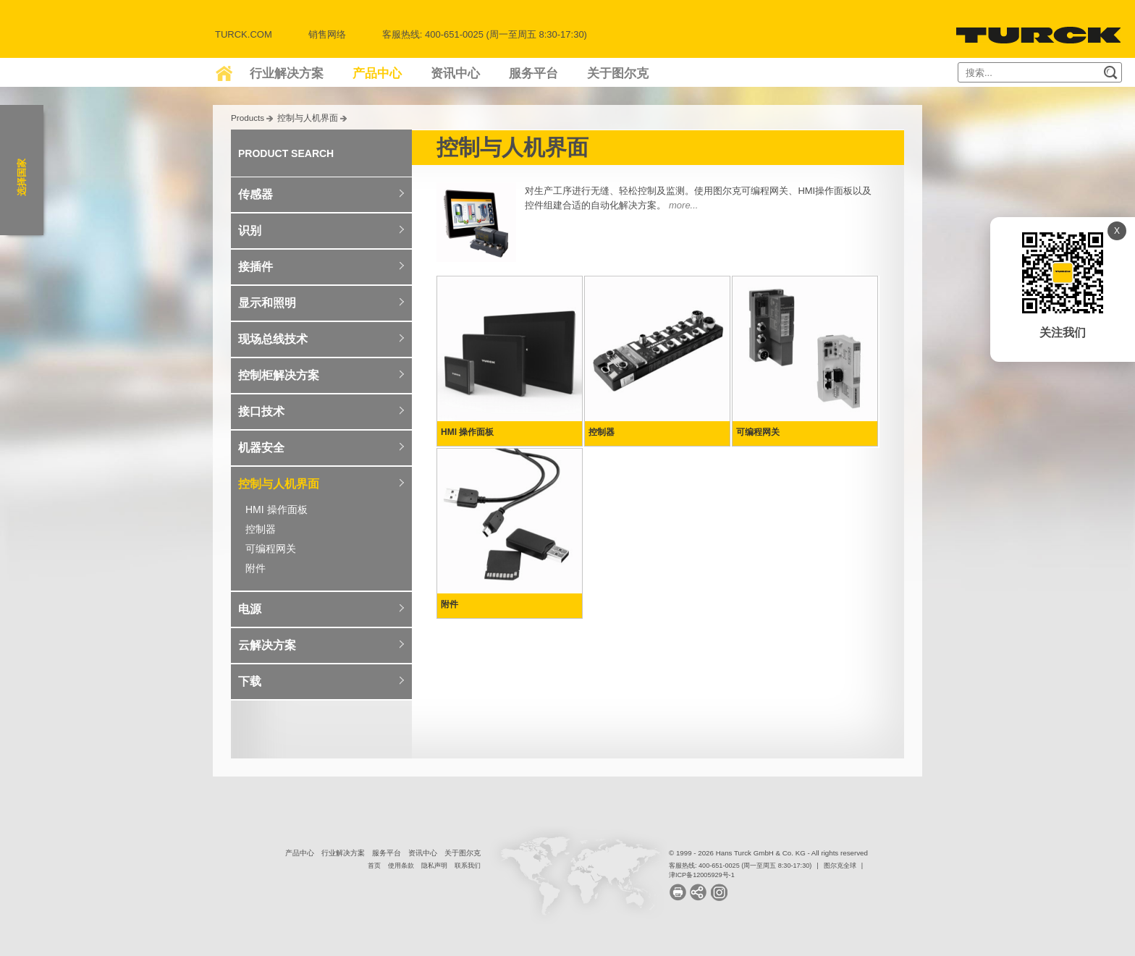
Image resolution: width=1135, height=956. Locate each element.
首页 (374, 865)
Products (247, 117)
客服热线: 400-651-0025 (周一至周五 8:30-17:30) (740, 865)
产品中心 (377, 73)
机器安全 (261, 447)
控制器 (260, 529)
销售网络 (327, 34)
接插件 (255, 267)
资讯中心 (455, 73)
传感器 (255, 194)
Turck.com (243, 34)
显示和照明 (267, 303)
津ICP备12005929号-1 (702, 875)
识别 (249, 230)
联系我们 (468, 865)
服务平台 (533, 73)
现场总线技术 (273, 339)
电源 (249, 609)
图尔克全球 (840, 865)
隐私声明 (434, 865)
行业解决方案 (287, 73)
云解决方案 (267, 645)
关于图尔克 (618, 73)
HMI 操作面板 (276, 509)
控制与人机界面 (307, 117)
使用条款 (401, 865)
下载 (249, 681)
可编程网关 (270, 548)
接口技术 (261, 411)
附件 (255, 568)
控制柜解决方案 (278, 375)
